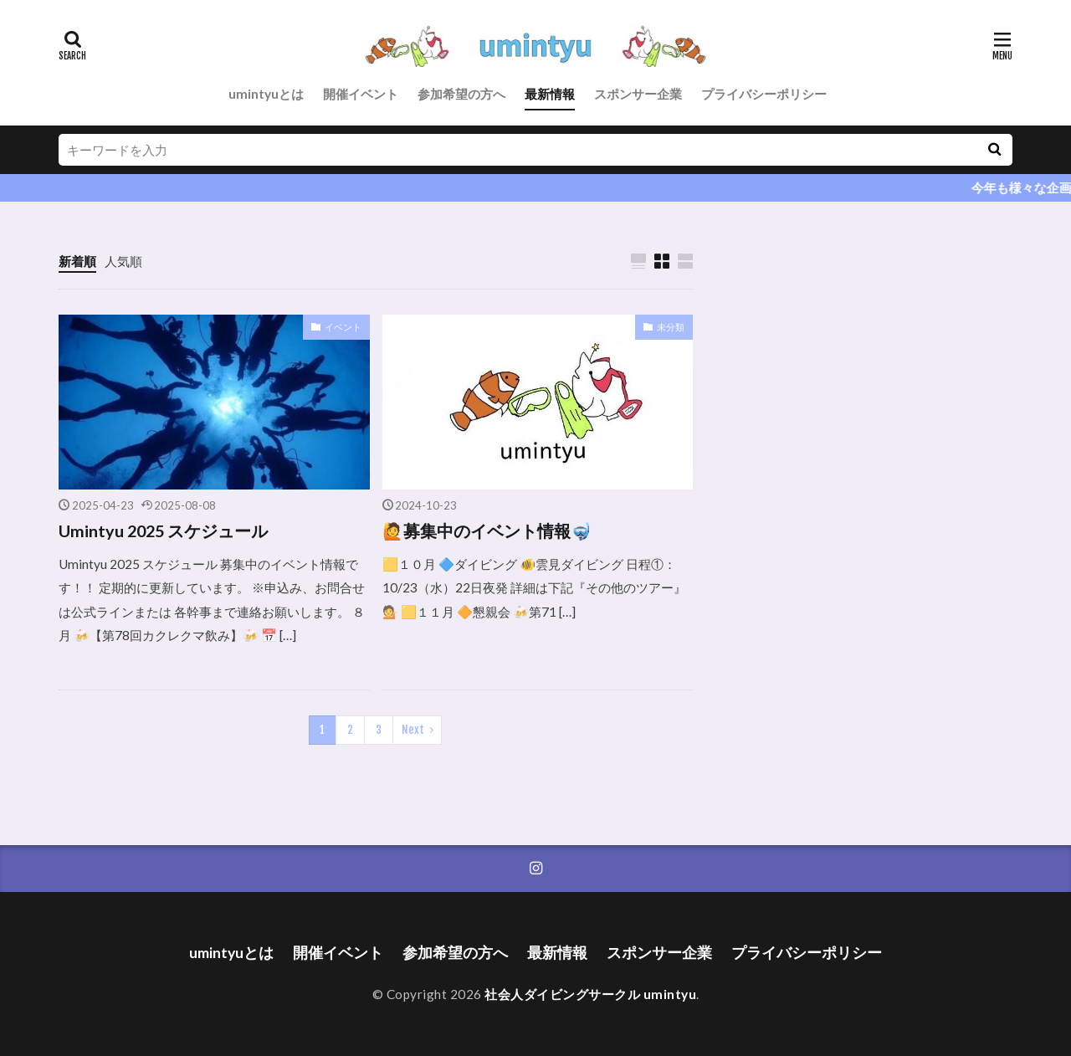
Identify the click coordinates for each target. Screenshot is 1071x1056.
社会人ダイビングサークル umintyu (590, 994)
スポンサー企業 (638, 93)
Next (413, 729)
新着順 (77, 261)
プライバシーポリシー (764, 93)
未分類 (670, 326)
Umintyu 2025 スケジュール (163, 530)
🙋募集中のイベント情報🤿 (487, 530)
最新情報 (550, 93)
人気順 (123, 261)
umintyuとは (266, 93)
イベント (343, 326)
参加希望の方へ (461, 93)
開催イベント (360, 93)
